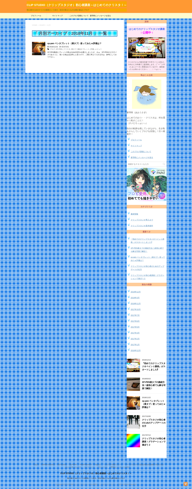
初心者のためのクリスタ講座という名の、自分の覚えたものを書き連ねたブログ (96, 478)
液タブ (73, 49)
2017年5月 (135, 327)
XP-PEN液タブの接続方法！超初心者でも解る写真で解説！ (153, 385)
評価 (92, 49)
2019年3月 (135, 298)
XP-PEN (59, 49)
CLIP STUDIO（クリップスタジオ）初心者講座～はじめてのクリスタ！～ (95, 473)
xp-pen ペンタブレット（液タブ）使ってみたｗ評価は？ (74, 43)
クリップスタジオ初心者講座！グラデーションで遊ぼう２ (153, 441)
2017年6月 (135, 321)
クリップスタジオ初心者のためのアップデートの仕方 (153, 423)
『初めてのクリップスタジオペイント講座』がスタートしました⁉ (153, 366)
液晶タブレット (83, 49)
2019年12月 (136, 292)
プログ (52, 49)
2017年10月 (136, 309)
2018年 (42, 25)
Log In (36, 465)
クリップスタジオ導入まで (142, 220)
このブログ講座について (79, 16)
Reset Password (86, 465)
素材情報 (65, 47)
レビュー (98, 49)
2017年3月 (135, 333)
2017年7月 (135, 315)
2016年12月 (136, 350)
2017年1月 (135, 345)
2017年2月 (135, 339)
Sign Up (98, 465)
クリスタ (66, 49)
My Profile (73, 465)
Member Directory (48, 465)
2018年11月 (136, 303)
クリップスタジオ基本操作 (142, 226)
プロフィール (36, 16)
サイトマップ (57, 16)
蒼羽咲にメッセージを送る (100, 16)
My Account (62, 465)
